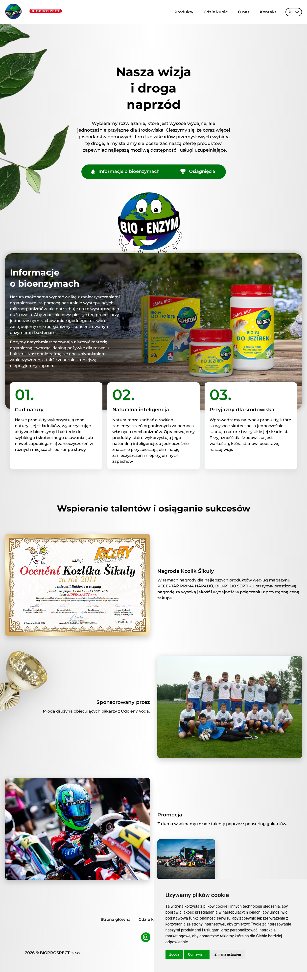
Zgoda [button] (174, 954)
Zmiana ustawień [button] (227, 954)
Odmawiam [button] (197, 954)
